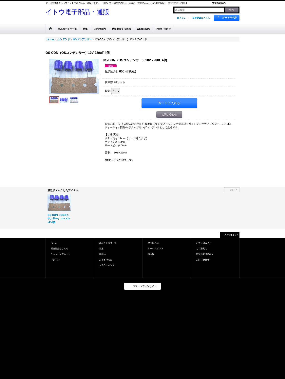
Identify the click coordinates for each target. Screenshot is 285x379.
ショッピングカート (60, 254)
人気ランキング (106, 265)
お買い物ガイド (203, 243)
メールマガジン (155, 248)
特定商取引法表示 (205, 254)
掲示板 (151, 254)
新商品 (102, 254)
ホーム (54, 243)
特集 (101, 248)
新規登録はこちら (201, 18)
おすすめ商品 (105, 259)
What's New (153, 243)
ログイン (181, 18)
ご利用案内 (201, 248)
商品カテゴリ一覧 (108, 243)
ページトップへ (231, 235)
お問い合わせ (169, 114)
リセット (233, 190)
